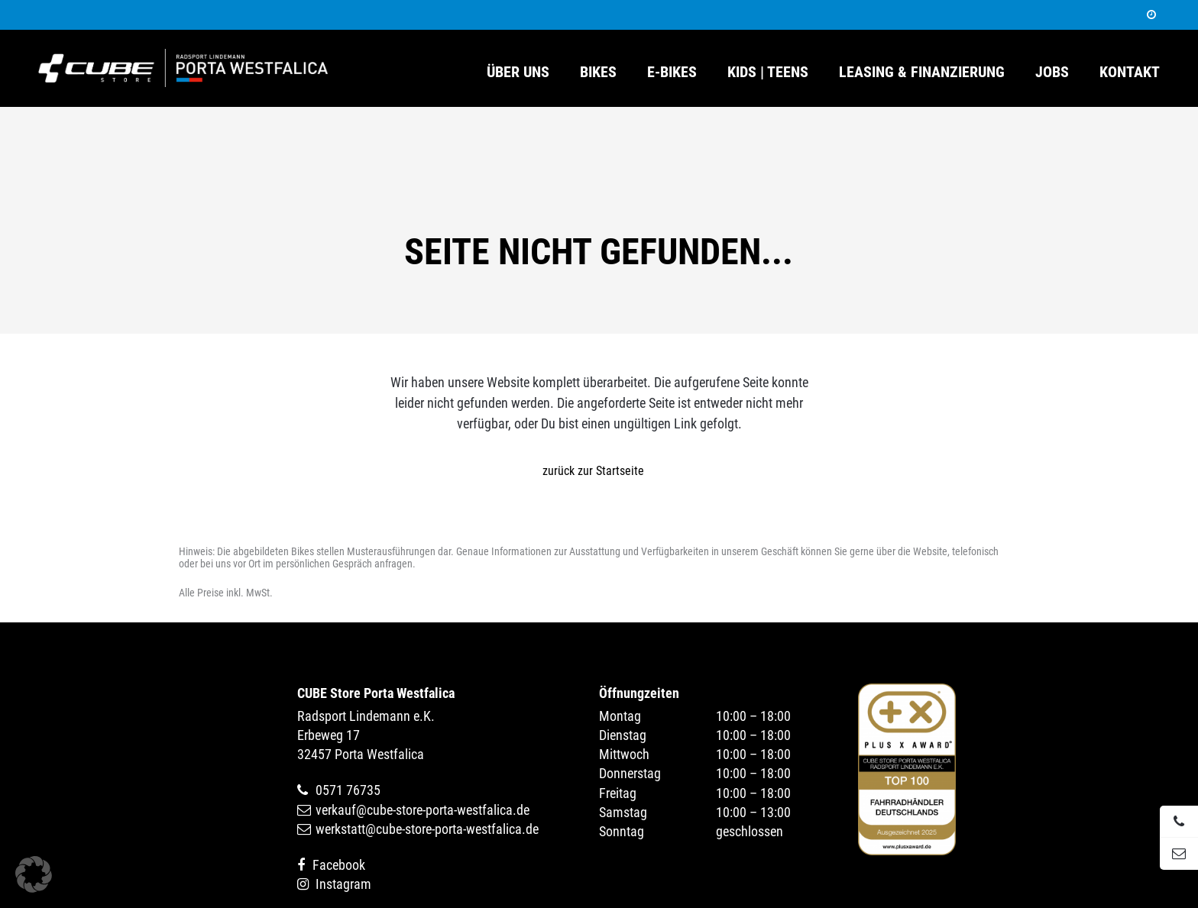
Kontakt (1129, 72)
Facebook (338, 865)
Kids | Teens (767, 72)
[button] (33, 874)
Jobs (1052, 72)
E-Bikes (672, 72)
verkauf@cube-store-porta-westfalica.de (422, 810)
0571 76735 (348, 790)
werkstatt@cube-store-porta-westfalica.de (427, 829)
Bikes (598, 72)
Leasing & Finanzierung (922, 72)
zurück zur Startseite (593, 471)
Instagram (343, 884)
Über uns (518, 72)
